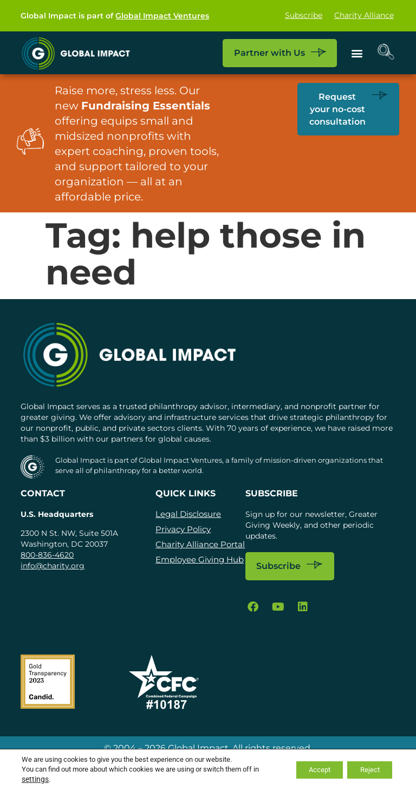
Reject (365, 770)
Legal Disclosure (186, 514)
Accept (306, 770)
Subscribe (301, 16)
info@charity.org (52, 566)
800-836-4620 (47, 555)
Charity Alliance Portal (197, 544)
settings (34, 779)
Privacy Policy (182, 529)
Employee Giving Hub (196, 560)
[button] (352, 53)
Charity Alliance (365, 16)
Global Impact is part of (115, 16)
